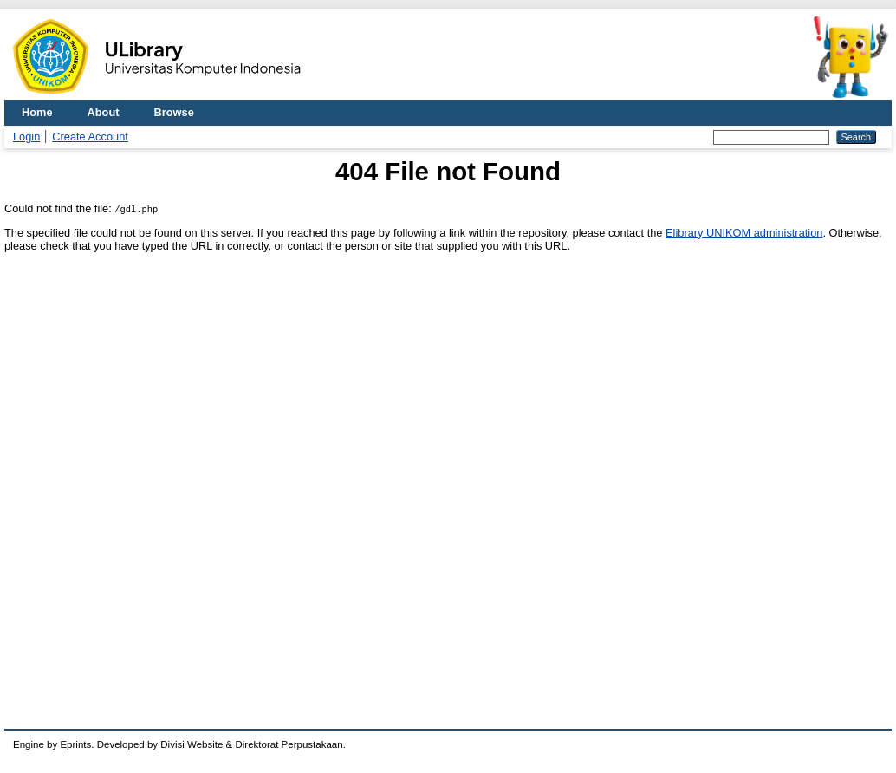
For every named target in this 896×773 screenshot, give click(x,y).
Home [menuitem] (37, 112)
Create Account (90, 136)
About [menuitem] (104, 112)
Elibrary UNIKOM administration (744, 232)
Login (26, 136)
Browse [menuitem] (174, 112)
